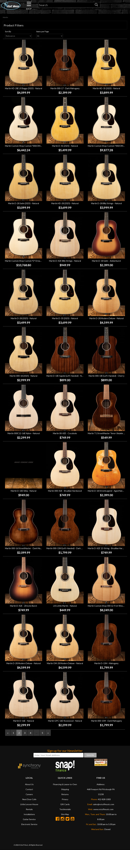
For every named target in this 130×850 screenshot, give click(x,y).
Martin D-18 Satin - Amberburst (106, 261)
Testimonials (65, 809)
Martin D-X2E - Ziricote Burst (23, 606)
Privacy (65, 799)
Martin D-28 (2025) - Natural (23, 318)
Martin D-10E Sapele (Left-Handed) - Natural (66, 376)
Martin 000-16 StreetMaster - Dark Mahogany (26, 548)
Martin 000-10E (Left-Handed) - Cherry (106, 376)
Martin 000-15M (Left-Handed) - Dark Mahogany (68, 548)
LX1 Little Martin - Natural (65, 606)
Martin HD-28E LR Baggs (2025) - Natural (23, 88)
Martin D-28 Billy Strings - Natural (106, 203)
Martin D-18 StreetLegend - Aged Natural (107, 491)
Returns (65, 794)
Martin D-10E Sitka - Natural (23, 491)
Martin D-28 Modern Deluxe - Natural (106, 318)
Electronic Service (29, 824)
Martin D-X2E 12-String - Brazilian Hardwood (108, 548)
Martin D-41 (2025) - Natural (65, 146)
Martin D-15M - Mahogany (106, 663)
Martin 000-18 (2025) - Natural (23, 376)
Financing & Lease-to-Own (65, 784)
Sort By (8, 31)
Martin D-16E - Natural (23, 721)
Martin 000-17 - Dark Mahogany (65, 88)
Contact (29, 789)
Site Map (65, 814)
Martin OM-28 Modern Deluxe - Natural (65, 663)
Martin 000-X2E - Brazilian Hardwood (65, 491)
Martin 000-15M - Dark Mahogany (106, 721)
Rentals (29, 809)
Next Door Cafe (29, 799)
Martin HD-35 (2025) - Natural (106, 88)
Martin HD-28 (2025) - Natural (65, 203)
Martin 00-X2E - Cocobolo (65, 433)
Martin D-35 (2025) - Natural (65, 318)
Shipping (65, 789)
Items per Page (42, 31)
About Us (29, 784)
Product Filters (13, 25)
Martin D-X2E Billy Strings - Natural (65, 261)
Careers (29, 794)
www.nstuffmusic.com (103, 809)
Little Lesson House (29, 804)
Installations (29, 814)
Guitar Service (29, 819)
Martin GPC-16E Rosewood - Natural (65, 721)
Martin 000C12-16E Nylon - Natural (24, 433)
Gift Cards (65, 804)
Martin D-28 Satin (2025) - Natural (23, 203)
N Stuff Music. (23, 845)
